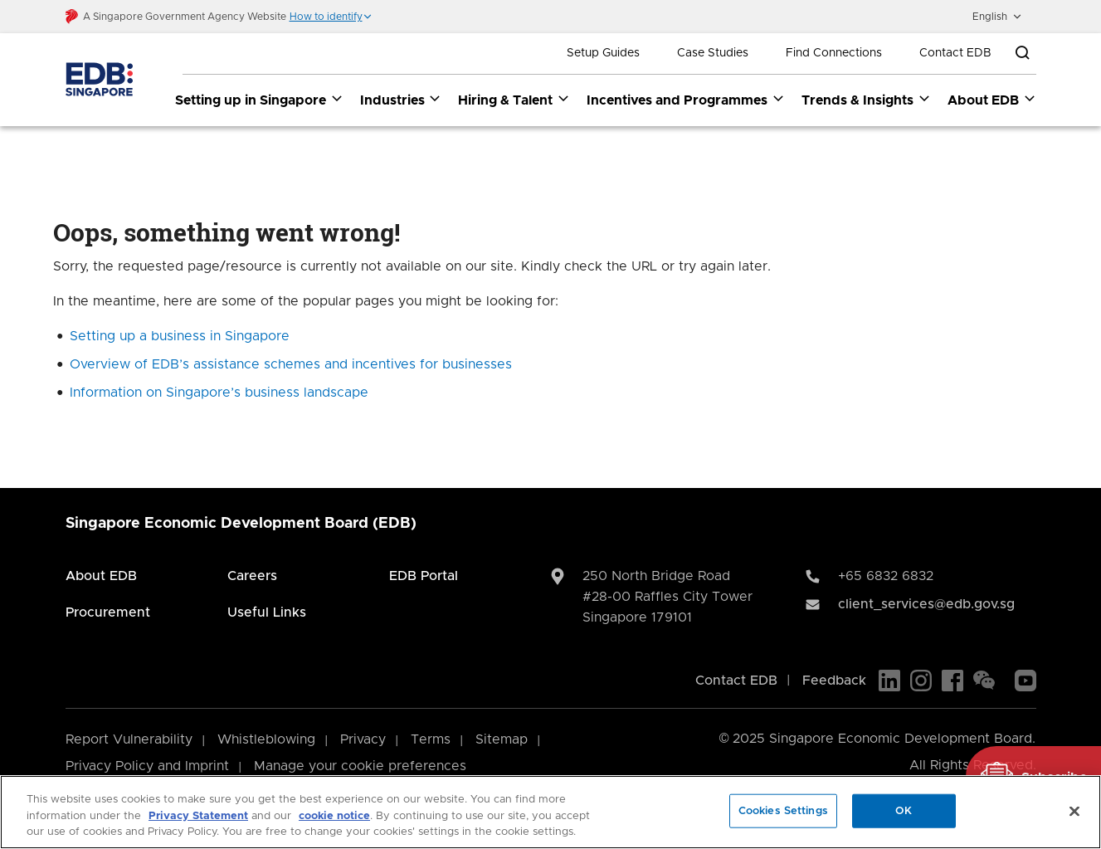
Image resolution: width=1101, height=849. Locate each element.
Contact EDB (955, 53)
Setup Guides (603, 53)
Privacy (363, 739)
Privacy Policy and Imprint (147, 766)
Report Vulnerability (129, 739)
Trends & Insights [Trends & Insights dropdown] (866, 99)
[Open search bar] (1022, 53)
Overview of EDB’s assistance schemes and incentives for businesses (291, 364)
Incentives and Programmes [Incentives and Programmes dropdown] (686, 99)
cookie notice (334, 816)
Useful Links (266, 612)
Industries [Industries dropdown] (401, 99)
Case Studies (712, 53)
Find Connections (834, 53)
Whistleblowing (266, 739)
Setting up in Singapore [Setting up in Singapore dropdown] (259, 99)
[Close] (1074, 811)
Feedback (834, 680)
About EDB (101, 576)
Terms (431, 739)
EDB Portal (423, 576)
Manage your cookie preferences (360, 766)
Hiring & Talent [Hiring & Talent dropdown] (514, 99)
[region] (550, 812)
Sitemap (501, 739)
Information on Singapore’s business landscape (219, 392)
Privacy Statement (198, 816)
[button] (331, 16)
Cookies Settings (783, 810)
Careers (252, 576)
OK (903, 810)
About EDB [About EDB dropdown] (992, 99)
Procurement (108, 612)
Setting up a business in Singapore (180, 336)
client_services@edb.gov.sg (926, 604)
